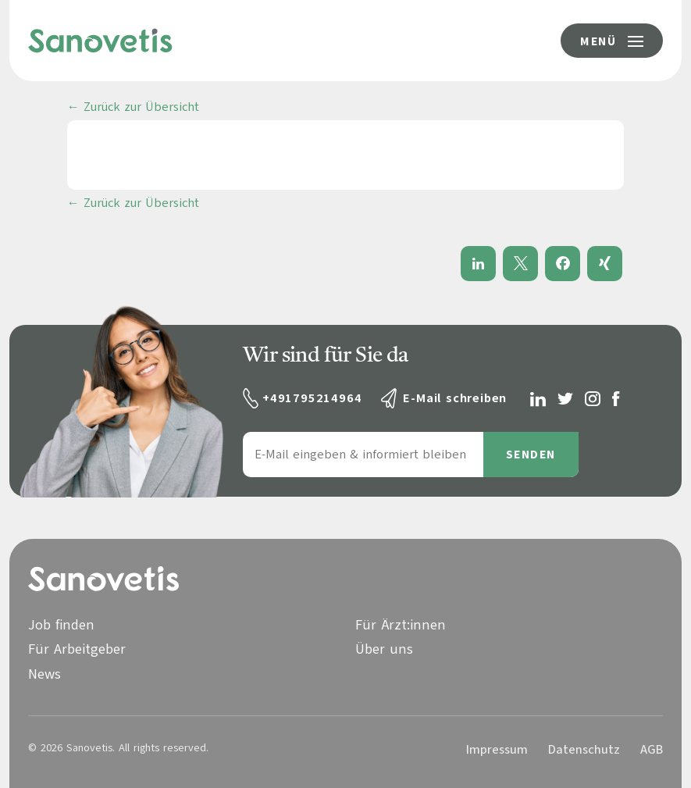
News (44, 674)
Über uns (384, 649)
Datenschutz (584, 749)
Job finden (61, 624)
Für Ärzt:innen (400, 624)
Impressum (497, 749)
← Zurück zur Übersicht (133, 107)
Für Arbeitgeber (77, 649)
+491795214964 (312, 398)
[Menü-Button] (612, 40)
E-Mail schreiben (455, 398)
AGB (651, 749)
